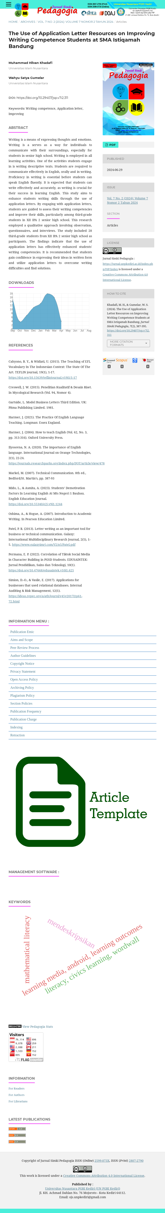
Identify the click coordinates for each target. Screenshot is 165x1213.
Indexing (16, 727)
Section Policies (21, 703)
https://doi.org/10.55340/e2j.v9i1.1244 (35, 504)
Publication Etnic (22, 632)
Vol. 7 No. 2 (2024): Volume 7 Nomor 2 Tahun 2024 (75, 21)
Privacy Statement (22, 671)
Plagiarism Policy (22, 695)
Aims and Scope (21, 640)
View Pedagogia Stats (37, 1027)
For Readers (16, 1088)
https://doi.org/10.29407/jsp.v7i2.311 (42, 98)
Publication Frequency (25, 711)
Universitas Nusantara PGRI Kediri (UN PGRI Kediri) (82, 1188)
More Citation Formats (121, 343)
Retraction (17, 735)
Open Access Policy (24, 679)
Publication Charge (23, 719)
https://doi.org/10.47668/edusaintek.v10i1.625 (41, 570)
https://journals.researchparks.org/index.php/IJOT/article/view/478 (57, 463)
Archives (28, 21)
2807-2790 (136, 1161)
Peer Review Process (24, 647)
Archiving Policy (22, 687)
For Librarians (18, 1101)
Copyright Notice (22, 663)
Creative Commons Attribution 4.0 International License (103, 1176)
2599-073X (102, 1161)
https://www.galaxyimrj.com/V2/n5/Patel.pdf (43, 544)
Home (13, 21)
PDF (112, 144)
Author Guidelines (23, 655)
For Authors (16, 1095)
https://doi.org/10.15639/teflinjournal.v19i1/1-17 (43, 377)
